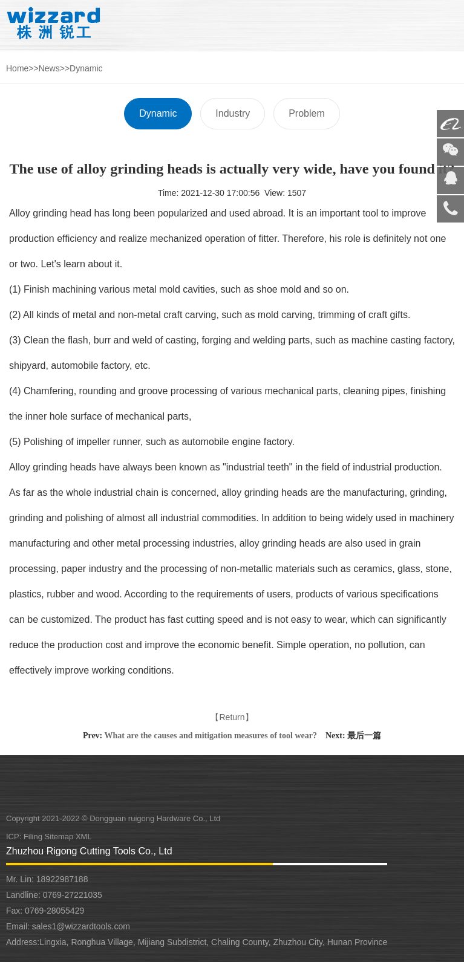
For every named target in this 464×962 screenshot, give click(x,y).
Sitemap (59, 836)
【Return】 (232, 717)
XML (84, 836)
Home (17, 68)
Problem (307, 113)
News (49, 68)
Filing (34, 836)
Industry (232, 113)
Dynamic (86, 68)
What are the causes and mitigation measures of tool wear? (211, 735)
